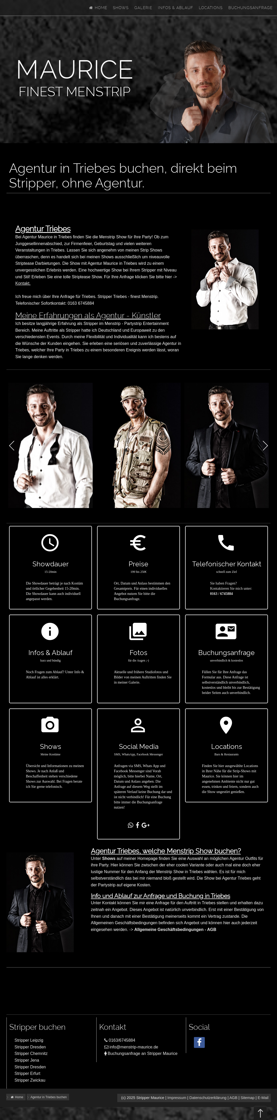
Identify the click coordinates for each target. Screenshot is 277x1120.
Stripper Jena (26, 1060)
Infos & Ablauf (175, 7)
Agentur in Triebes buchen (49, 1097)
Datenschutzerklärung (207, 1098)
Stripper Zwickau (29, 1080)
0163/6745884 (119, 1040)
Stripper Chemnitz (31, 1053)
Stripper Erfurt (27, 1073)
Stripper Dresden (30, 1047)
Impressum (176, 1098)
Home (98, 7)
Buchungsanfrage (250, 7)
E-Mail (263, 1098)
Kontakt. (23, 283)
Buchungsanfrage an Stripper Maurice (141, 1053)
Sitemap (247, 1098)
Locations (211, 7)
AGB (233, 1098)
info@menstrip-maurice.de (131, 1047)
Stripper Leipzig (28, 1040)
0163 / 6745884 (221, 594)
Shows (121, 7)
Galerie (143, 7)
